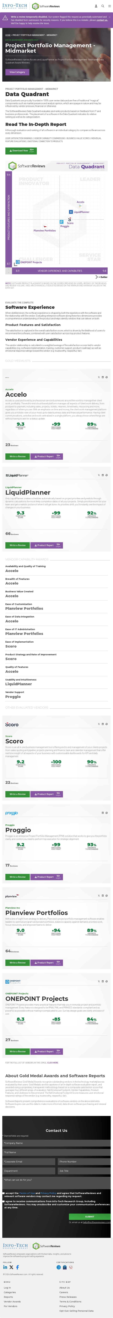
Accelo (16, 394)
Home (8, 35)
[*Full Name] (56, 1152)
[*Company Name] (56, 1143)
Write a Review (17, 456)
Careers (63, 1292)
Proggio (18, 830)
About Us (64, 1287)
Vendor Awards (12, 1301)
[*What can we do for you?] (56, 1183)
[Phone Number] (84, 1161)
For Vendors (10, 1306)
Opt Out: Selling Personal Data (76, 1311)
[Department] (28, 1171)
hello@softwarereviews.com (97, 1222)
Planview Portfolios (36, 913)
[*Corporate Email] (28, 1161)
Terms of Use (27, 1193)
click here (52, 1063)
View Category (17, 72)
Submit (89, 1216)
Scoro (14, 741)
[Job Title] (84, 1171)
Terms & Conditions (70, 1301)
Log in (7, 1287)
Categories (10, 1292)
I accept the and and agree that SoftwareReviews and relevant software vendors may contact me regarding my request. (52, 1195)
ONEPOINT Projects (36, 998)
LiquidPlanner (28, 492)
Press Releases (68, 1297)
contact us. (102, 20)
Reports (8, 1297)
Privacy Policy (48, 1193)
